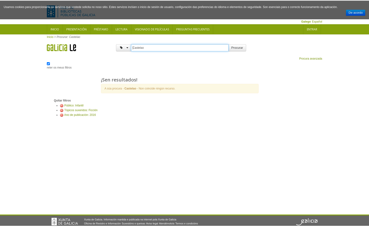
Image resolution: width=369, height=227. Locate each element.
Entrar (312, 29)
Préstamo (101, 29)
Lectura (122, 29)
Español (317, 21)
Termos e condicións (186, 223)
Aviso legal (152, 223)
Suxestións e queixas (133, 223)
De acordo (356, 12)
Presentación (76, 29)
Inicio (55, 29)
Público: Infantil (73, 105)
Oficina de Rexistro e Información (102, 223)
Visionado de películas (152, 29)
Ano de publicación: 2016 (80, 115)
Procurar (237, 47)
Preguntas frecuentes (192, 29)
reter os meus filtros (59, 67)
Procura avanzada (310, 58)
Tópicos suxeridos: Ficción (80, 110)
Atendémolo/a (166, 223)
